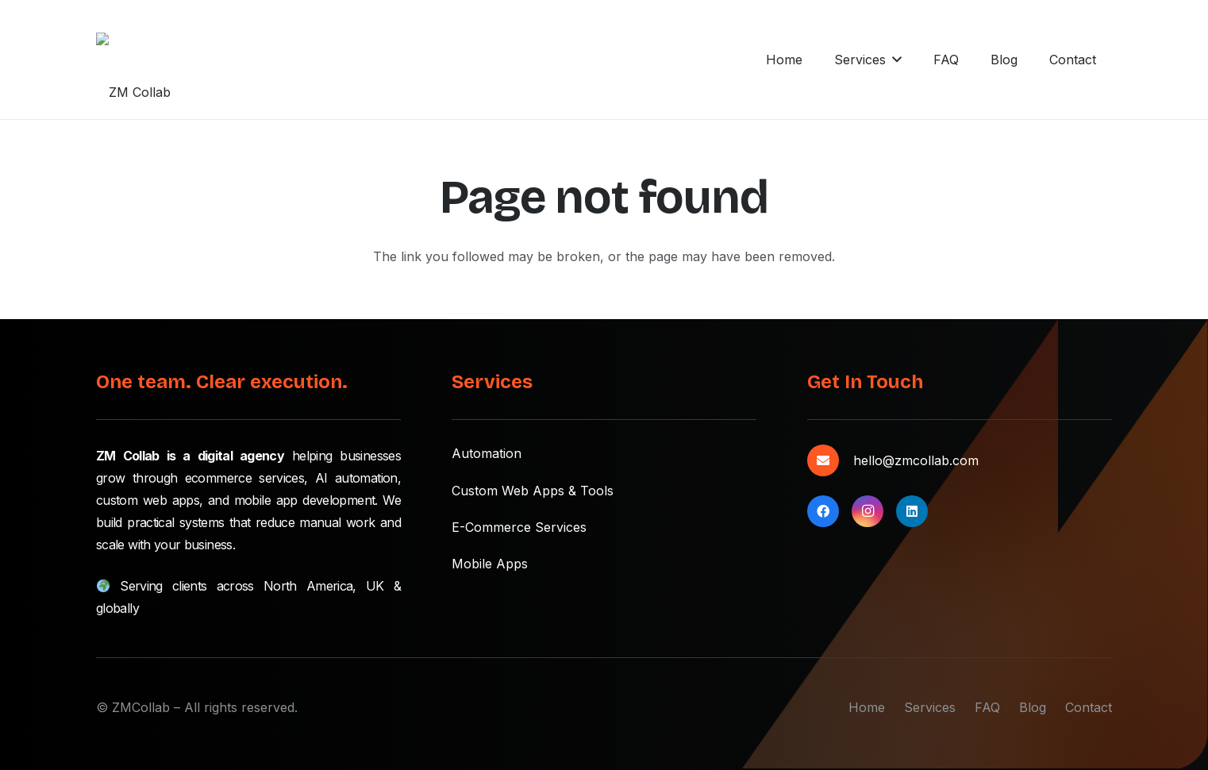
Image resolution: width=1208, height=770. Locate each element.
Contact (1088, 707)
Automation (486, 453)
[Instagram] (867, 511)
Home (866, 707)
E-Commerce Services (519, 527)
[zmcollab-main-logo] (136, 59)
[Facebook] (823, 511)
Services (930, 707)
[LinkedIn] (912, 511)
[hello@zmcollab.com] (830, 460)
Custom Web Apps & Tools (533, 491)
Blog (1032, 707)
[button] (567, 59)
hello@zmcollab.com (916, 460)
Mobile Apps (490, 564)
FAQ (987, 707)
